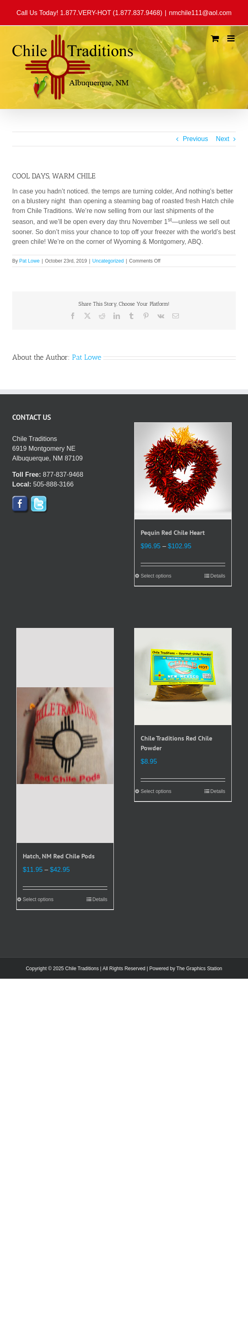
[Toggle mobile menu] (231, 38)
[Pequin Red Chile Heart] (183, 471)
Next (222, 138)
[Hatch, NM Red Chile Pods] (65, 735)
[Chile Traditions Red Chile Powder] (183, 676)
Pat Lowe (29, 261)
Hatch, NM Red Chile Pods (59, 856)
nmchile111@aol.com (200, 12)
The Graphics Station (199, 968)
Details (217, 576)
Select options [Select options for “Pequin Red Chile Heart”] (156, 576)
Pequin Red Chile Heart (173, 532)
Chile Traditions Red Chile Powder (176, 743)
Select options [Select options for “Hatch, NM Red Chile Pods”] (38, 899)
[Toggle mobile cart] (215, 38)
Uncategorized (108, 261)
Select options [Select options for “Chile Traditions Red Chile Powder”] (156, 791)
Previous (195, 138)
